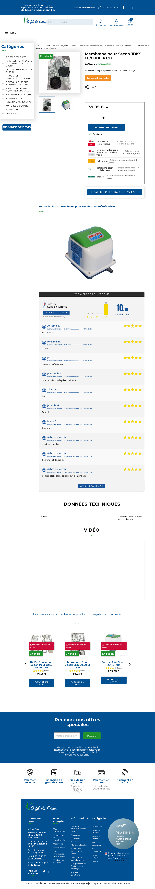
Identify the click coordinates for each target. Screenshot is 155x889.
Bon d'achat (13, 113)
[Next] (129, 667)
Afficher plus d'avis (91, 489)
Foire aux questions (75, 877)
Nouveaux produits (96, 834)
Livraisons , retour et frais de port (78, 832)
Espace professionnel (84, 7)
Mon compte (58, 823)
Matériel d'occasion (18, 109)
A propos (75, 838)
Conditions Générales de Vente (77, 854)
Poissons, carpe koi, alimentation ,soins (17, 86)
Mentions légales (78, 848)
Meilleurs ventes (96, 841)
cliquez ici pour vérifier (119, 862)
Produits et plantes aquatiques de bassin (18, 93)
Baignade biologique (18, 98)
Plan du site (124, 887)
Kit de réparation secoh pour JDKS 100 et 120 (41, 668)
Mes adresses (59, 851)
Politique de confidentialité (77, 862)
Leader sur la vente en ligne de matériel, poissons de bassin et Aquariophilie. (38, 7)
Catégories (97, 830)
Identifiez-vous (116, 23)
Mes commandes (59, 833)
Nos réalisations (97, 853)
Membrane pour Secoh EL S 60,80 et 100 (77, 668)
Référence (91, 68)
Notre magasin (96, 859)
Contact (96, 865)
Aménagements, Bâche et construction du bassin (19, 67)
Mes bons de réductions (58, 864)
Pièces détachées (16, 60)
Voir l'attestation (56, 316)
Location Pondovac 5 (18, 105)
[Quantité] (97, 121)
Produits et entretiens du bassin (18, 80)
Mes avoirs (58, 847)
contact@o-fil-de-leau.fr (38, 867)
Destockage (13, 117)
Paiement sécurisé (75, 843)
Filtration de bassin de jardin (19, 74)
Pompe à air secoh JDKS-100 (113, 667)
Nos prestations (97, 847)
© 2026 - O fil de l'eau (36, 887)
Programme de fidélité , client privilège (78, 869)
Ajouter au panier (106, 130)
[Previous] (25, 667)
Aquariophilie (14, 102)
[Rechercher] (71, 22)
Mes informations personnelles (59, 857)
